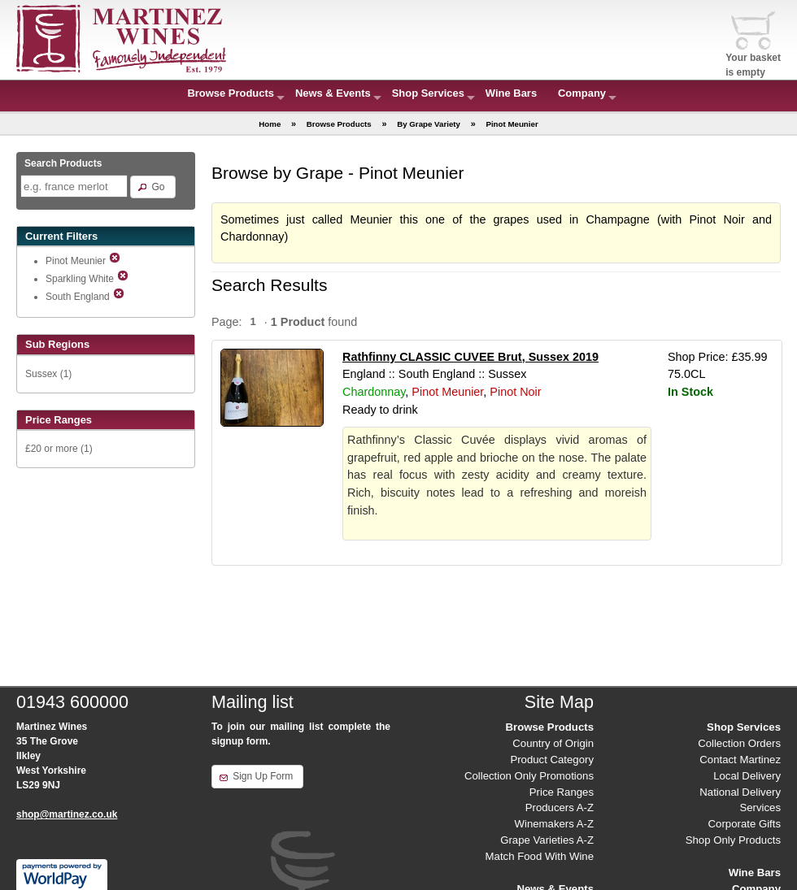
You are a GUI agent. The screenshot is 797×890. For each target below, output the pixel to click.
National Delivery (740, 792)
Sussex (41, 374)
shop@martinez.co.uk (66, 814)
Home (270, 123)
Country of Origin (553, 743)
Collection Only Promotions (529, 776)
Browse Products (230, 93)
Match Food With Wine (540, 856)
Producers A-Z (559, 807)
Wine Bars (511, 93)
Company (582, 93)
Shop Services (428, 93)
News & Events (333, 93)
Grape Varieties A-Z (547, 840)
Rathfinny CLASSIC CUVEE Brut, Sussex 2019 (470, 356)
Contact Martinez (740, 759)
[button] (152, 187)
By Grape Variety (428, 123)
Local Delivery (747, 776)
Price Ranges (561, 792)
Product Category (552, 759)
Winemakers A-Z (554, 824)
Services (760, 807)
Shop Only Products (733, 840)
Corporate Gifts (744, 824)
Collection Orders (739, 743)
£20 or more (51, 448)
